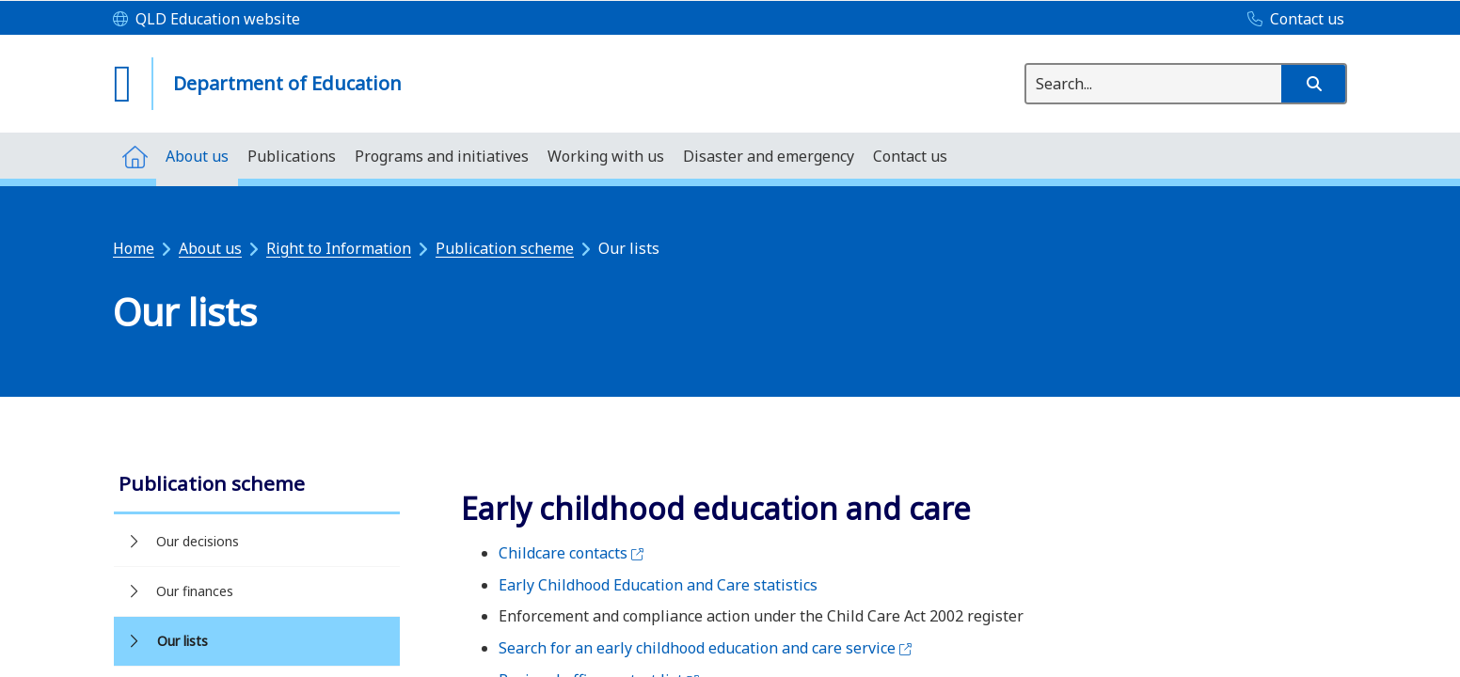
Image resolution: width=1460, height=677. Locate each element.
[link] (257, 486)
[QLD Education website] (206, 20)
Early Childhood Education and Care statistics (658, 585)
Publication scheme (505, 248)
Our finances (194, 591)
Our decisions (197, 541)
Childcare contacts (571, 553)
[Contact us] (1291, 20)
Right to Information (338, 248)
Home (133, 248)
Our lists (182, 641)
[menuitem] (134, 156)
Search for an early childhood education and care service (705, 648)
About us (210, 248)
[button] (1313, 83)
